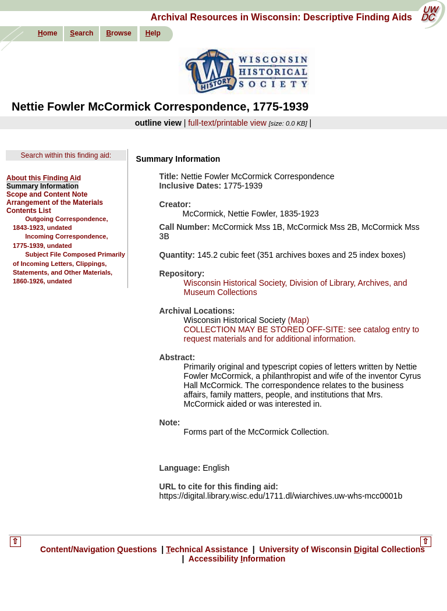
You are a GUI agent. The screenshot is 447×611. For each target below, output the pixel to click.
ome (47, 33)
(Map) (297, 320)
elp (153, 33)
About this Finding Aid (43, 178)
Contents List (28, 211)
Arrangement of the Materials (54, 202)
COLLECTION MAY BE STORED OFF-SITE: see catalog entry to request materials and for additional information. (302, 334)
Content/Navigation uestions (99, 549)
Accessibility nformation (235, 558)
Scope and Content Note (46, 194)
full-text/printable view (227, 122)
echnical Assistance (208, 549)
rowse (118, 33)
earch (81, 33)
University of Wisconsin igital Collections (341, 549)
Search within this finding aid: (66, 155)
